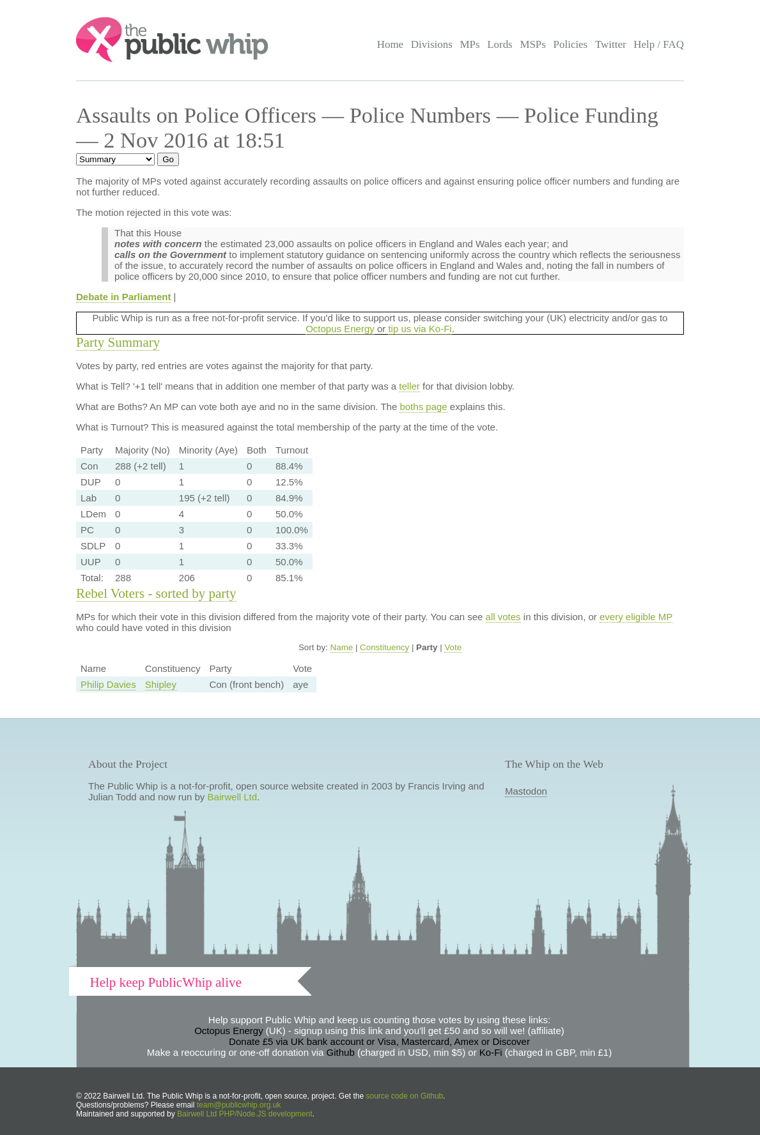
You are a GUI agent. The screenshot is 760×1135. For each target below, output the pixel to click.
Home (390, 44)
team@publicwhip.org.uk (239, 1105)
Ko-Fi (490, 1052)
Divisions (432, 44)
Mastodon (526, 791)
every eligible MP (636, 616)
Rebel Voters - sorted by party (156, 593)
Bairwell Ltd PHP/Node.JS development (244, 1113)
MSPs (533, 44)
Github (341, 1052)
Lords (500, 44)
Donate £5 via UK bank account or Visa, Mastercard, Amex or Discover (379, 1041)
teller (409, 386)
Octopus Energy (340, 328)
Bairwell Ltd (233, 796)
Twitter (610, 44)
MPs (469, 44)
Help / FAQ (658, 44)
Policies (571, 44)
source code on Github (405, 1096)
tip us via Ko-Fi (419, 328)
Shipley (160, 684)
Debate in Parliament (123, 296)
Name (341, 647)
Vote (452, 647)
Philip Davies (108, 684)
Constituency (384, 647)
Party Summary (118, 342)
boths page (423, 406)
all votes (503, 616)
